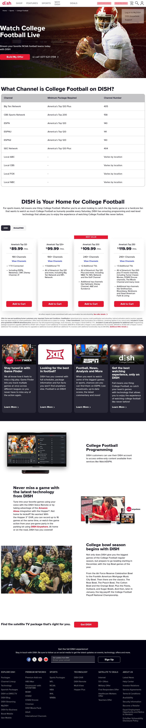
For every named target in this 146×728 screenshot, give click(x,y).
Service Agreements (132, 692)
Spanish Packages (9, 692)
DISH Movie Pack (33, 710)
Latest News (128, 679)
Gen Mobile (6, 720)
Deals (78, 4)
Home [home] (5, 12)
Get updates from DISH (61, 660)
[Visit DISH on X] (34, 661)
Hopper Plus (79, 692)
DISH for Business (9, 712)
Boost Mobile (7, 716)
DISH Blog (5, 700)
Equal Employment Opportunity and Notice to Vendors (133, 714)
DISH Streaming (8, 704)
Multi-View (79, 688)
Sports (51, 4)
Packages (5, 679)
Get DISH (86, 626)
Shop (24, 4)
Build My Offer (120, 4)
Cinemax (29, 706)
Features (37, 4)
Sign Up (109, 661)
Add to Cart (18, 306)
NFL (51, 683)
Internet (102, 679)
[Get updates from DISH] (71, 662)
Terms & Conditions (131, 696)
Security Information (132, 704)
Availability (128, 700)
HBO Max (29, 683)
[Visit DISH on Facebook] (29, 661)
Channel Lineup (8, 683)
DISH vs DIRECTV (9, 696)
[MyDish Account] (141, 4)
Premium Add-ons (33, 679)
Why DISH (65, 4)
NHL (52, 696)
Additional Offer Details (119, 328)
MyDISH (4, 708)
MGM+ (28, 694)
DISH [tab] (6, 230)
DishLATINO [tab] (19, 230)
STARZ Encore (31, 702)
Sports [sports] (11, 12)
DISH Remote (80, 683)
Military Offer (104, 688)
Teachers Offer (105, 702)
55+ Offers (103, 683)
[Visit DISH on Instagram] (40, 661)
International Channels (35, 718)
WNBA (53, 700)
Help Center (128, 683)
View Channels (19, 263)
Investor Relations (131, 688)
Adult (27, 714)
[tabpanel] (73, 275)
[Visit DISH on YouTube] (46, 661)
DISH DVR (78, 679)
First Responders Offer (108, 692)
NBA (52, 692)
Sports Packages (57, 679)
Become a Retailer (131, 708)
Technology (6, 688)
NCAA (52, 688)
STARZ (28, 698)
